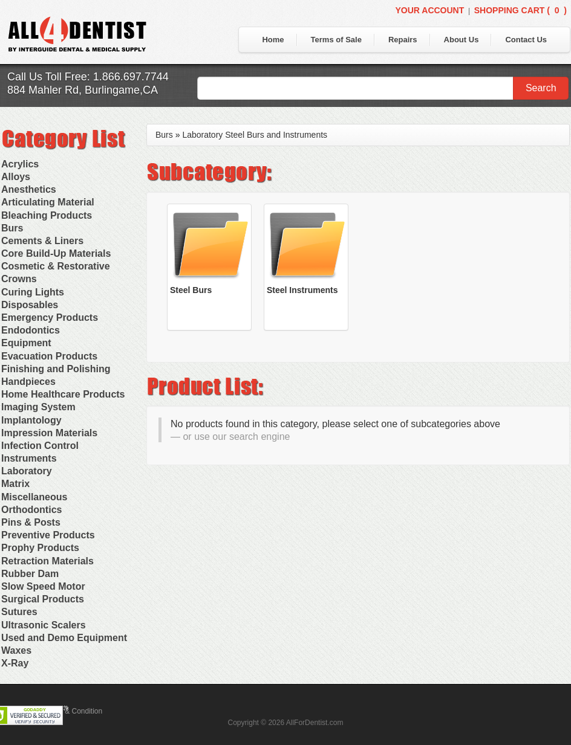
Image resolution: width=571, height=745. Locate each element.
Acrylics (20, 164)
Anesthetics (28, 189)
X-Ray (14, 663)
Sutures (19, 612)
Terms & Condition (72, 711)
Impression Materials (49, 433)
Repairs (402, 39)
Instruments (29, 458)
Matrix (15, 484)
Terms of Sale (336, 39)
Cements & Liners (42, 241)
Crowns (19, 279)
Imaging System (38, 407)
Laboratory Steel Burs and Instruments (254, 135)
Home (273, 39)
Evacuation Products (49, 356)
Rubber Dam (30, 574)
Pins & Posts (30, 522)
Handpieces (28, 381)
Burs (12, 228)
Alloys (15, 177)
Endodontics (30, 330)
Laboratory (26, 471)
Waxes (16, 650)
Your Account (429, 10)
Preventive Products (48, 535)
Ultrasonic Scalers (43, 625)
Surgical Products (42, 599)
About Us (461, 39)
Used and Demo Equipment (64, 638)
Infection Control (40, 445)
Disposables (29, 305)
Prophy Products (40, 548)
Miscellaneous (34, 497)
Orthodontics (31, 510)
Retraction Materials (47, 561)
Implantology (31, 420)
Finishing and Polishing (55, 369)
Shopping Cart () (520, 10)
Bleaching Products (46, 215)
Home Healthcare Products (63, 394)
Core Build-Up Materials (56, 253)
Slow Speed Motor (43, 586)
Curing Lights (32, 292)
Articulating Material (47, 202)
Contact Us (526, 39)
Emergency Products (49, 317)
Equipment (26, 343)
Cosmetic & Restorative (55, 266)
